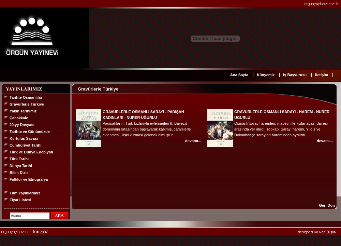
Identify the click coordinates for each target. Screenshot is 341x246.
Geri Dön (327, 205)
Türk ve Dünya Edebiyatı (31, 152)
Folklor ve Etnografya (29, 179)
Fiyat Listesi (20, 200)
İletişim (321, 75)
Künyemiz (266, 75)
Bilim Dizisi (20, 172)
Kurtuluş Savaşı (24, 138)
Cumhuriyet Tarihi (25, 145)
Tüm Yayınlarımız (25, 193)
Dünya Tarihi (21, 166)
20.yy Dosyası (22, 125)
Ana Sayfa (239, 75)
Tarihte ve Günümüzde (30, 131)
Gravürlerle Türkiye (27, 104)
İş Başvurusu (295, 75)
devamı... (193, 141)
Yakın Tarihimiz (23, 111)
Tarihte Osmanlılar (26, 97)
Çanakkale (19, 118)
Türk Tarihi (19, 159)
